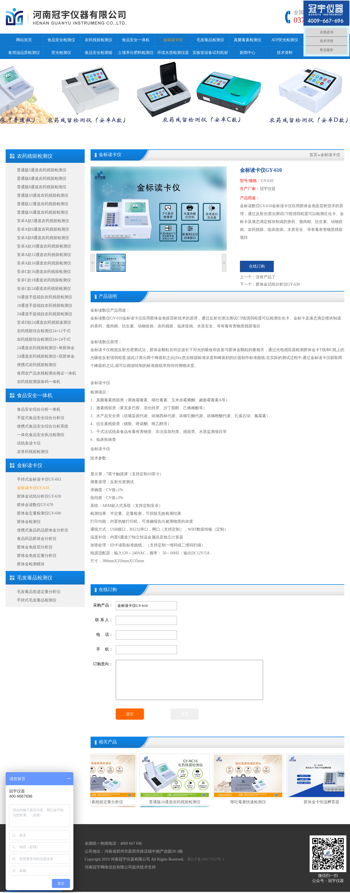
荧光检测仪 (61, 53)
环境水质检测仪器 (173, 53)
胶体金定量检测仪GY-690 (39, 513)
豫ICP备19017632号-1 (205, 859)
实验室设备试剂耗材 (210, 53)
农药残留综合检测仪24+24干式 (44, 339)
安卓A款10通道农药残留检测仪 (44, 246)
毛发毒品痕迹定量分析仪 (38, 592)
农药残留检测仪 (98, 40)
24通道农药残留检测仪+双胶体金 (46, 356)
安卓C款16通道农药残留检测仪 (44, 272)
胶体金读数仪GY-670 (35, 505)
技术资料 (285, 53)
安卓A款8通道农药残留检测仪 (43, 238)
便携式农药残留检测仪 (36, 365)
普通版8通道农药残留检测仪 (41, 187)
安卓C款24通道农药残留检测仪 (44, 288)
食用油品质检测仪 (24, 53)
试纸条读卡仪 (29, 443)
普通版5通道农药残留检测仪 (41, 170)
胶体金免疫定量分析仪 (36, 555)
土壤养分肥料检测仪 (136, 53)
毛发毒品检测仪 (210, 40)
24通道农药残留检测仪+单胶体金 (46, 348)
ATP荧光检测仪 (285, 40)
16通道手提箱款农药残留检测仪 (44, 297)
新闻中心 (247, 53)
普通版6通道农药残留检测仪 (41, 178)
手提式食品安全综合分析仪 (40, 418)
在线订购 (257, 266)
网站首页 (24, 40)
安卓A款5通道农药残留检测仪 (43, 221)
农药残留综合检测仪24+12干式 (44, 331)
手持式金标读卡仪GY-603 (39, 479)
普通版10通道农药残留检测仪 (42, 195)
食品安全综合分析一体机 (38, 409)
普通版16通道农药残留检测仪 (42, 212)
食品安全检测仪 (61, 40)
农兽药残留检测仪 (33, 452)
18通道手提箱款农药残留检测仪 (44, 305)
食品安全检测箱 (98, 53)
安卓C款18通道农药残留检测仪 (44, 280)
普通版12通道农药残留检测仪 (42, 204)
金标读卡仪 (173, 40)
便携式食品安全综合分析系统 (42, 426)
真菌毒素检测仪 (247, 40)
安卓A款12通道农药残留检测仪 (44, 255)
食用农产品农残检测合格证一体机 (46, 373)
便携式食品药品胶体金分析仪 (42, 530)
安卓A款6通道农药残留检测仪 (43, 229)
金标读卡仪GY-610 (33, 488)
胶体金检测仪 (29, 522)
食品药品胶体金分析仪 (36, 539)
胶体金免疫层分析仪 (35, 547)
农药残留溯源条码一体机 (38, 382)
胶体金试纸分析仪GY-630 (39, 496)
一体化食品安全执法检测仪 (40, 435)
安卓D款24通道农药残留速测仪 (44, 322)
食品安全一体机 (136, 40)
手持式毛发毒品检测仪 (36, 600)
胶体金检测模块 (31, 564)
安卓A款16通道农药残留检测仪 (44, 263)
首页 (313, 155)
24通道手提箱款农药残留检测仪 (44, 314)
